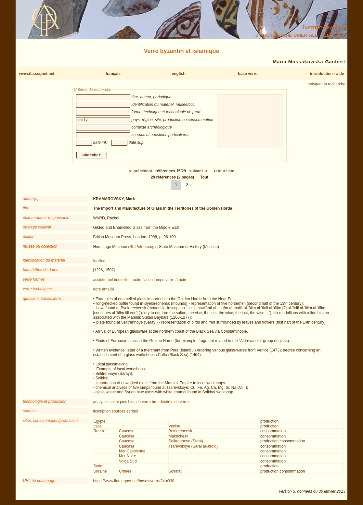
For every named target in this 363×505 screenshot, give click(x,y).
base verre (247, 73)
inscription (101, 412)
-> (198, 171)
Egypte (99, 422)
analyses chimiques (110, 402)
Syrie (97, 467)
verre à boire (176, 280)
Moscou (211, 247)
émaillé (108, 290)
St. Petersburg (141, 247)
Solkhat (175, 472)
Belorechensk (180, 432)
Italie (97, 427)
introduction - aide (327, 73)
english (179, 73)
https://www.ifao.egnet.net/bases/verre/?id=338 (133, 481)
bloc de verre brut (143, 402)
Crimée (125, 472)
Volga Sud (128, 462)
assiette (99, 280)
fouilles (99, 261)
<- (140, 171)
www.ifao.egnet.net (36, 73)
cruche (135, 280)
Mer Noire (127, 457)
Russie (99, 432)
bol (110, 280)
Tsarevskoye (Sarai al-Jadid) (193, 447)
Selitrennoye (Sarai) (186, 442)
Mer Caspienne (132, 452)
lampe (159, 280)
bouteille (121, 280)
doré (97, 290)
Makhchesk (178, 437)
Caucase (126, 432)
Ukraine (100, 472)
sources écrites (125, 412)
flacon (147, 280)
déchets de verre (174, 402)
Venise (174, 427)
